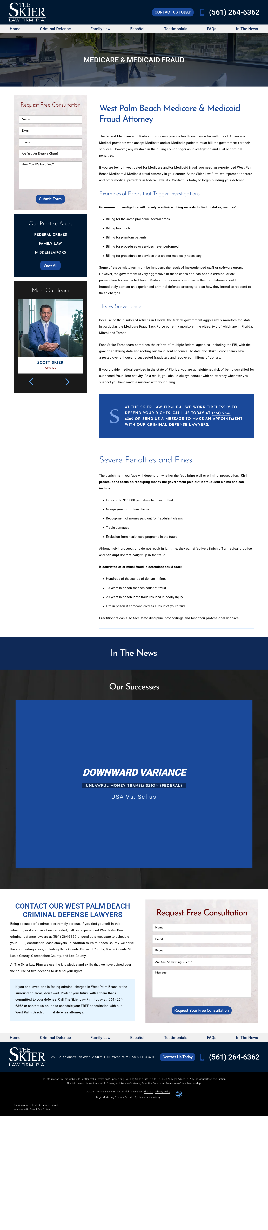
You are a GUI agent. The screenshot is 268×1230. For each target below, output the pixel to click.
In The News (247, 28)
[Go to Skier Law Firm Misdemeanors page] (50, 253)
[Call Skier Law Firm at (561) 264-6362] (202, 12)
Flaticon (47, 1109)
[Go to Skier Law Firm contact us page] (173, 12)
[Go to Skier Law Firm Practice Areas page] (50, 265)
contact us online (41, 1006)
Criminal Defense (55, 28)
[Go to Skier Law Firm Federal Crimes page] (50, 235)
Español (137, 28)
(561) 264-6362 (65, 937)
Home (15, 28)
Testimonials (175, 28)
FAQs (211, 28)
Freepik (54, 1105)
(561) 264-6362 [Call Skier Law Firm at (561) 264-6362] (234, 12)
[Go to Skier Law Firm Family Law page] (50, 244)
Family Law (100, 28)
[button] (33, 381)
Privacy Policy (162, 1091)
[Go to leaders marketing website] (179, 1094)
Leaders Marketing (149, 1097)
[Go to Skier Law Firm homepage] (27, 12)
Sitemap (148, 1091)
